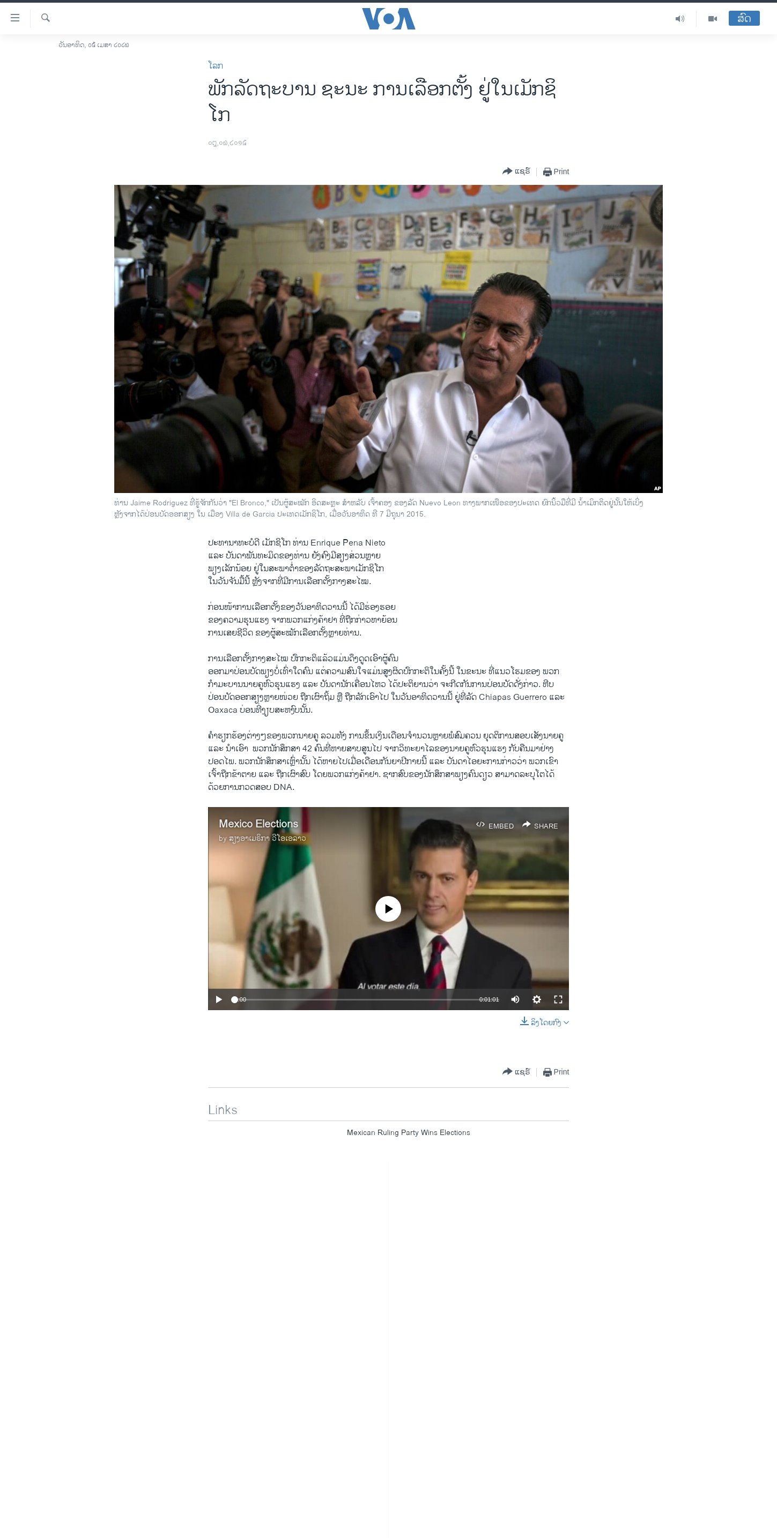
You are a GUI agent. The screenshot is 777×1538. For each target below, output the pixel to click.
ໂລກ (215, 66)
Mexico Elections (258, 824)
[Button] (516, 172)
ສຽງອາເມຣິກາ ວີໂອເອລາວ (267, 838)
